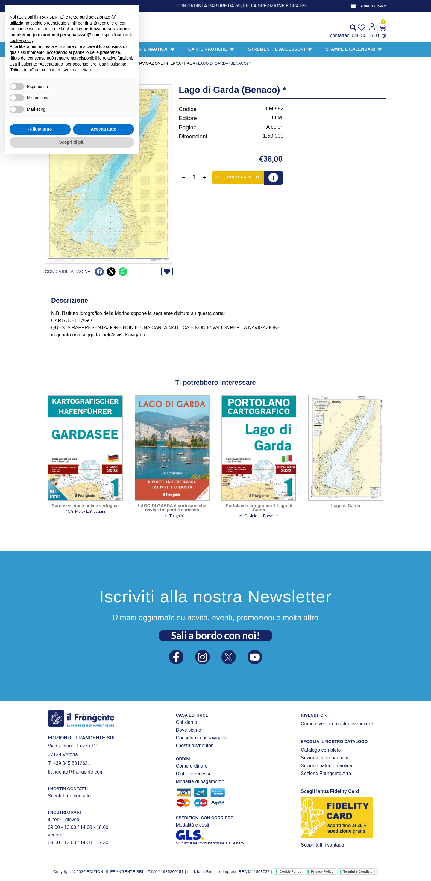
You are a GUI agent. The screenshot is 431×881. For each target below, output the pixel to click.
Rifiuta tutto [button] (40, 851)
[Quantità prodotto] (194, 177)
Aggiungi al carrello (238, 177)
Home (50, 63)
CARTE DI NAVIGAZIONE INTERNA (149, 63)
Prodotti (69, 63)
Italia (189, 63)
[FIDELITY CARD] (353, 6)
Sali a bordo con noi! (215, 635)
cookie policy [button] (21, 763)
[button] (99, 271)
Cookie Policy (290, 871)
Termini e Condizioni (359, 871)
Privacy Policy (322, 871)
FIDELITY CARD (373, 6)
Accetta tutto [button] (103, 851)
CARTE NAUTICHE (99, 63)
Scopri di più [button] (72, 864)
